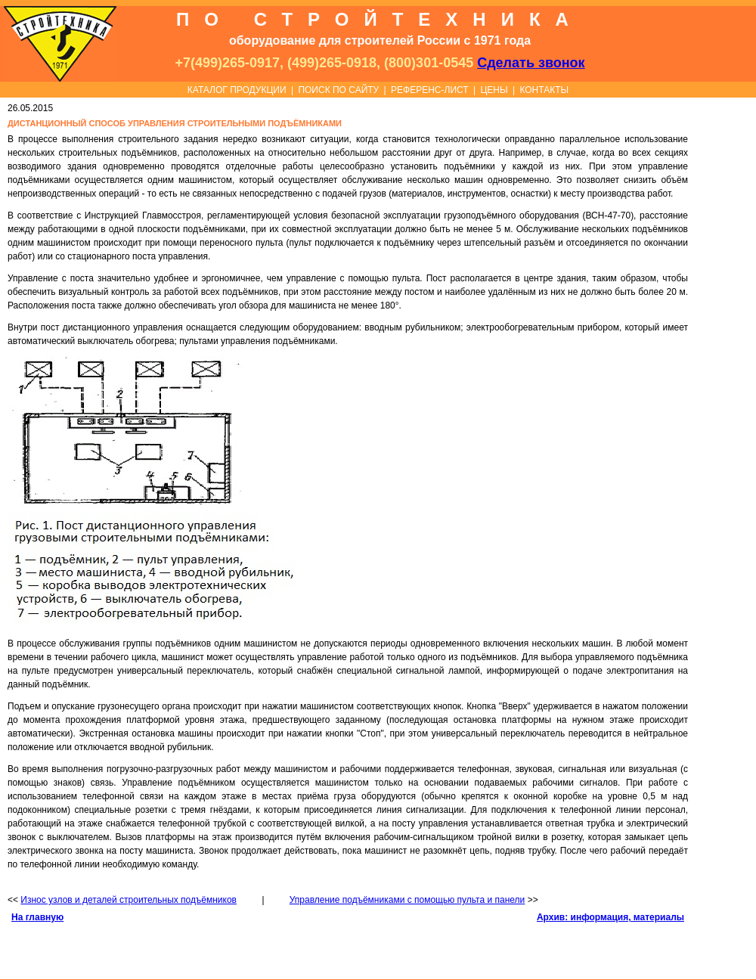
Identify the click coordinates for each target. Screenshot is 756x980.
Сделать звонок (530, 62)
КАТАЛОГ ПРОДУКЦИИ (237, 90)
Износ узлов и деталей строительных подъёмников (128, 900)
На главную (37, 917)
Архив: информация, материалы (610, 917)
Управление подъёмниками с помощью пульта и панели (407, 900)
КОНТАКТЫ (544, 90)
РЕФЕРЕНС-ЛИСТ (430, 90)
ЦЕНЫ (493, 90)
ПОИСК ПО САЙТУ (338, 90)
